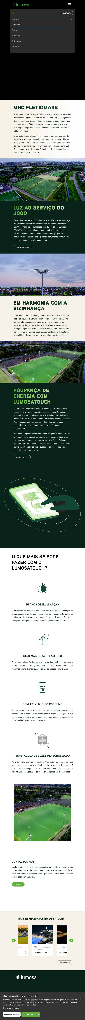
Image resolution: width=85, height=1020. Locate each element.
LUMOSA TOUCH (22, 457)
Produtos (15, 30)
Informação (16, 35)
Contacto (67, 13)
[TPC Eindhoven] (67, 940)
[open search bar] (62, 4)
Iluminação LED (17, 19)
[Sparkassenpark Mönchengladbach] (42, 940)
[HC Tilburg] (18, 940)
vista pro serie (22, 247)
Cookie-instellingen (12, 1014)
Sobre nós (15, 46)
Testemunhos (16, 41)
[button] (71, 19)
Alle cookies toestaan (30, 1014)
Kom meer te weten (11, 1008)
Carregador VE (17, 25)
